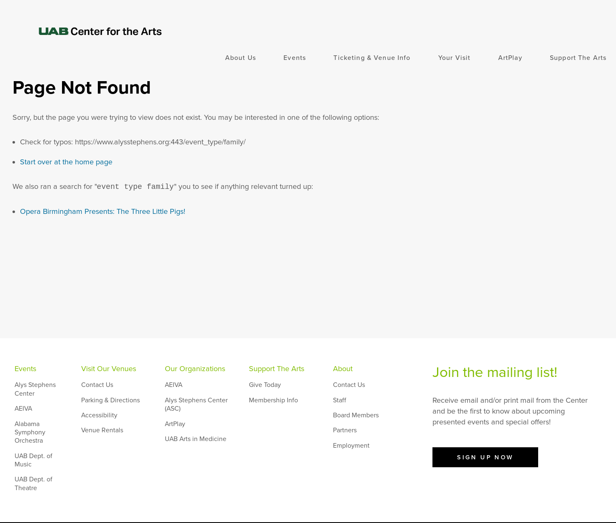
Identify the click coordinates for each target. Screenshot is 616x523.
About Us (240, 58)
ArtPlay (510, 58)
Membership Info (273, 400)
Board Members (356, 415)
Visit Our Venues (108, 368)
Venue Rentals (102, 430)
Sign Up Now (485, 457)
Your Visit (454, 58)
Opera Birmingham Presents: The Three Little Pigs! (102, 211)
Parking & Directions (110, 400)
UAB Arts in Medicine (195, 439)
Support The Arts (578, 58)
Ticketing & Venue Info (371, 58)
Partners (345, 430)
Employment (351, 445)
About (343, 368)
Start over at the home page (66, 161)
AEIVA (23, 408)
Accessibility (99, 415)
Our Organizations (195, 368)
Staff (339, 400)
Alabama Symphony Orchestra (30, 432)
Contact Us (97, 385)
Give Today (265, 385)
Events (294, 58)
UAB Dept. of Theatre (33, 483)
